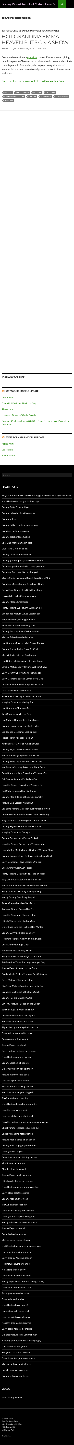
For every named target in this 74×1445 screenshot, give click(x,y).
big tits (8, 93)
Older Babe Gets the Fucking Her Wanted (22, 926)
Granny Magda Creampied (15, 601)
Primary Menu (70, 4)
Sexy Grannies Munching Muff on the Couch (24, 820)
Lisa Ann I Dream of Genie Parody (19, 415)
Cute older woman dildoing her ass (19, 1157)
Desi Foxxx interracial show (16, 1316)
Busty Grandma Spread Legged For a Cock (23, 678)
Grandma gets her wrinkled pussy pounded (23, 566)
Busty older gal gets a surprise (17, 1328)
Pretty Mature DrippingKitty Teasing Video (24, 873)
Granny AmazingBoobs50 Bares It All (20, 631)
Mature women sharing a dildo (17, 1086)
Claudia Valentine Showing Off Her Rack (22, 684)
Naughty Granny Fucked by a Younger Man (23, 844)
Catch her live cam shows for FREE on (33, 80)
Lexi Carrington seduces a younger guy (21, 1246)
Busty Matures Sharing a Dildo (17, 980)
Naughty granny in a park (14, 1110)
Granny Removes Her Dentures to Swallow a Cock (27, 855)
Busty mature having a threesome (19, 1051)
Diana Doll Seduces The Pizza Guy (19, 403)
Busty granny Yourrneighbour (17, 1257)
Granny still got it (10, 519)
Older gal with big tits (13, 1151)
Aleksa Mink (8, 443)
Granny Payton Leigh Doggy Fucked (20, 838)
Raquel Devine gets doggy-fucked (18, 619)
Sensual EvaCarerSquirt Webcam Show (21, 696)
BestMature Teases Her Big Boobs (19, 790)
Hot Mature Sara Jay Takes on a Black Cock (23, 767)
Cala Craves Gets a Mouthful (16, 690)
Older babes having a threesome (18, 1210)
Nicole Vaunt (8, 455)
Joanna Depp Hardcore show (16, 1175)
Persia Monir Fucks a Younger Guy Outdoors (24, 974)
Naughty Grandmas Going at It (17, 832)
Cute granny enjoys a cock (15, 1039)
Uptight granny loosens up (15, 1370)
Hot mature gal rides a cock (15, 1311)
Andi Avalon (8, 397)
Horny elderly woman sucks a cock (19, 1222)
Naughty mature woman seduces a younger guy (25, 1121)
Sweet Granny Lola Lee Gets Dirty (19, 903)
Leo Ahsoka (7, 449)
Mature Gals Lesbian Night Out (17, 802)
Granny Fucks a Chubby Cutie (17, 997)
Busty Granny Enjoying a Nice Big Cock (21, 672)
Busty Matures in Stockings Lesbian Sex (21, 956)
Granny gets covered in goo (15, 1376)
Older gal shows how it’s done (17, 1033)
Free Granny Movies (12, 1397)
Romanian (46, 97)
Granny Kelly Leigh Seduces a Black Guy (22, 761)
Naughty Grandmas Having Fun (18, 702)
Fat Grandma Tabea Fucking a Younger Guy (23, 962)
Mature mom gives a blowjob (16, 1240)
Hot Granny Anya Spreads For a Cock (20, 755)
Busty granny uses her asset (15, 1293)
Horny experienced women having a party (23, 1281)
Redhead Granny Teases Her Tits (18, 909)
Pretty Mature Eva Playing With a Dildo (22, 607)
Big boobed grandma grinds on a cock (21, 1027)
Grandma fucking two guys (15, 530)
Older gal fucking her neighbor (17, 1068)
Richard (42, 48)
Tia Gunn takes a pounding (15, 1098)
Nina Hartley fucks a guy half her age (20, 501)
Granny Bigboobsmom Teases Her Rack (21, 826)
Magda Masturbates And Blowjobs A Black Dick (26, 578)
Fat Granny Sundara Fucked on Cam (20, 779)
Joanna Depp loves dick (13, 1228)
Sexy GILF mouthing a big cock (17, 542)
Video (7, 48)
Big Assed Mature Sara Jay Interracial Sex (22, 986)
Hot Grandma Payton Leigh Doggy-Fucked (23, 643)
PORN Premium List (8, 1427)
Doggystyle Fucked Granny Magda (19, 595)
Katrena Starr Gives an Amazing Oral (20, 743)
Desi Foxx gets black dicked (15, 1080)
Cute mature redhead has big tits (18, 1015)
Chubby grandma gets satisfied (17, 1133)
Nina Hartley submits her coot (17, 1056)
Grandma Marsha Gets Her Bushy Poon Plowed (26, 808)
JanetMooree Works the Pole (16, 714)
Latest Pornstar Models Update (24, 437)
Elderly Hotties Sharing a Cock (17, 950)
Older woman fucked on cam (16, 1287)
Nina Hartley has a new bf (15, 1305)
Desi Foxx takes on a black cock (17, 1116)
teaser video (61, 97)
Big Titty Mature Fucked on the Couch (21, 1003)
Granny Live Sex (36, 31)
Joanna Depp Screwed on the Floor (19, 968)
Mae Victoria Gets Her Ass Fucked (19, 655)
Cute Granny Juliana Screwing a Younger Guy (25, 773)
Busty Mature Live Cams (14, 31)
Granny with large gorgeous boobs (19, 1145)
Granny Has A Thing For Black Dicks (20, 725)
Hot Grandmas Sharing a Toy (16, 708)
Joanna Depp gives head (14, 1045)
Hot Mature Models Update (21, 391)
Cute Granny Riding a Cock (15, 944)
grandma (32, 57)
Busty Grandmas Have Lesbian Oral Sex (21, 861)
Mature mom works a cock (15, 1074)
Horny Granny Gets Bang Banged (18, 897)
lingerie (32, 97)
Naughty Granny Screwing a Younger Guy (23, 785)
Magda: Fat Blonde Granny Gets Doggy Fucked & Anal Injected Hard (36, 495)
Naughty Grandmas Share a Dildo (19, 915)
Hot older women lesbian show (17, 1021)
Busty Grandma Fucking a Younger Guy (21, 891)
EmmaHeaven (22, 93)
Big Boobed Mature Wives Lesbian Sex (21, 613)
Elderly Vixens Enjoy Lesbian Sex (18, 921)
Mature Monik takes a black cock (18, 1139)
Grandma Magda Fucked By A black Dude (23, 584)
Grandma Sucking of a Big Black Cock (20, 991)
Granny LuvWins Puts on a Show (18, 932)
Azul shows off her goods (14, 1346)
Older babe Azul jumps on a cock (18, 1358)
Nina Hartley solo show (13, 1269)
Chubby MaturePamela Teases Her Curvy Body (25, 814)
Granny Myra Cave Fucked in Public (20, 749)
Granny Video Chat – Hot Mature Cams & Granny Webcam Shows (30, 4)
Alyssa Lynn (7, 409)
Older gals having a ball (13, 1299)
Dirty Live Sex (6, 1436)
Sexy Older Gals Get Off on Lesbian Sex (21, 879)
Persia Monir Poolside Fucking (17, 737)
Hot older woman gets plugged (17, 1092)
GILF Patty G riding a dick (14, 548)
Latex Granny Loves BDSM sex (12, 1424)
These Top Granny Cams (10, 1421)
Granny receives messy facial (16, 554)
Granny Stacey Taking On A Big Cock (20, 649)
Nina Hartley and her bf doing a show (20, 1186)
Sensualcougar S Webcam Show (18, 1009)
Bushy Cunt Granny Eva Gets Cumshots (22, 590)
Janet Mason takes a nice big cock (19, 625)
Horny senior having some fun (17, 1251)
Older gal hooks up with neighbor (19, 1216)
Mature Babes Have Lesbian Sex (18, 637)
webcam (8, 100)
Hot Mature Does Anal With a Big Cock (21, 938)
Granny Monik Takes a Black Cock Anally (22, 796)
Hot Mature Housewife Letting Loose (20, 720)
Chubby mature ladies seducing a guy (20, 1127)
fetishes (37, 93)
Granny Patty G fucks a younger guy (20, 525)
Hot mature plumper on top (16, 1263)
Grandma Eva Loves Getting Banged (20, 572)
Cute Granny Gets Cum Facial (17, 867)
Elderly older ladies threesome (17, 1181)
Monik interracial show (13, 1163)
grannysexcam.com (14, 97)
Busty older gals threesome (15, 1192)
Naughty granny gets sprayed (16, 1322)
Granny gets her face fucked (16, 536)
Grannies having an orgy (14, 1234)
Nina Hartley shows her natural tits (19, 1104)
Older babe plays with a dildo (16, 1275)
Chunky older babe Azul (14, 1169)
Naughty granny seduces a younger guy (21, 1340)
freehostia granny (7, 1418)
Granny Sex (52, 31)
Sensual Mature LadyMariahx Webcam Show (24, 666)
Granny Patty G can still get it (16, 507)
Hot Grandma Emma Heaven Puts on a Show (35, 39)
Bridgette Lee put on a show (16, 1352)
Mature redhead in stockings (16, 1364)
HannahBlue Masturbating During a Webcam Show (28, 850)
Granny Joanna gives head (15, 1198)
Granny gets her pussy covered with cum (22, 560)
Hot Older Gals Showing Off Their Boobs (22, 660)
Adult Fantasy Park (8, 1430)
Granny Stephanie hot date (15, 1062)
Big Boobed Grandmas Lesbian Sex (19, 731)
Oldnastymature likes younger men (19, 1334)
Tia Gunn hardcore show (14, 1204)
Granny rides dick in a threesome (18, 513)
